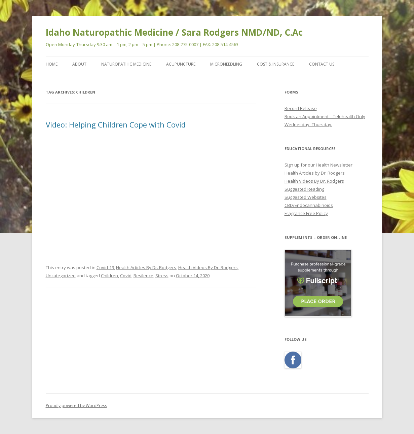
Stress (161, 276)
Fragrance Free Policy (306, 213)
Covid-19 (105, 267)
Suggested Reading (304, 189)
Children (109, 276)
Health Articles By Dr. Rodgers (146, 267)
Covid (125, 276)
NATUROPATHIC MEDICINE (126, 64)
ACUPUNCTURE (180, 64)
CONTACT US (321, 64)
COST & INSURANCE (275, 64)
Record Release (301, 108)
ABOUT (79, 64)
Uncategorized (61, 276)
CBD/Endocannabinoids (309, 205)
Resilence (143, 276)
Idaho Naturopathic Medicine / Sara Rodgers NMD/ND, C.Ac (174, 32)
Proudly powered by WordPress (76, 405)
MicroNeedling (226, 64)
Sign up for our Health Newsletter (318, 165)
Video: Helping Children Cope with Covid (116, 124)
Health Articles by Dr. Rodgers (315, 173)
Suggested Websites (306, 197)
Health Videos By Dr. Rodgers (208, 267)
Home (52, 64)
